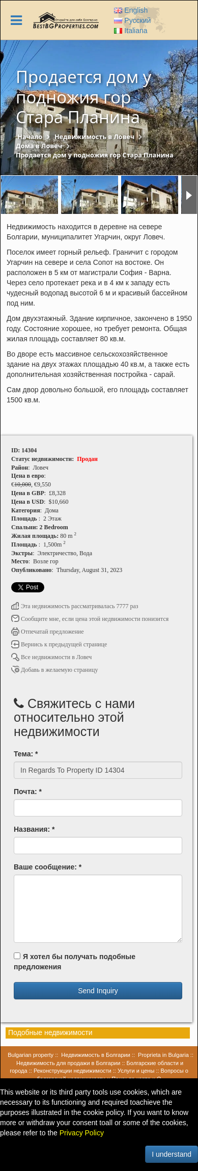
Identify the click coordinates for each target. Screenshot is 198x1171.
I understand (171, 1154)
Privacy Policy (82, 1133)
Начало (29, 136)
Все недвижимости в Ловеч (51, 657)
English (131, 10)
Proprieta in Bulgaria (163, 1055)
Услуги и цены (136, 1071)
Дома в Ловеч (39, 146)
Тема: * (26, 754)
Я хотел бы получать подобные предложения (74, 961)
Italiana (130, 30)
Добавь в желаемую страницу (54, 669)
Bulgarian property (30, 1055)
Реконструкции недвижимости (72, 1071)
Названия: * (34, 829)
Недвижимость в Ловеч (94, 136)
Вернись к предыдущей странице (59, 644)
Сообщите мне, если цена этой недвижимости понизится (89, 618)
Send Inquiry (98, 991)
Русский (132, 20)
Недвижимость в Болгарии (95, 1055)
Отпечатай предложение (47, 631)
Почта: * (28, 791)
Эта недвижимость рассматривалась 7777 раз (74, 606)
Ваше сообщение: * (47, 867)
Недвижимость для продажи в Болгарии (68, 1063)
